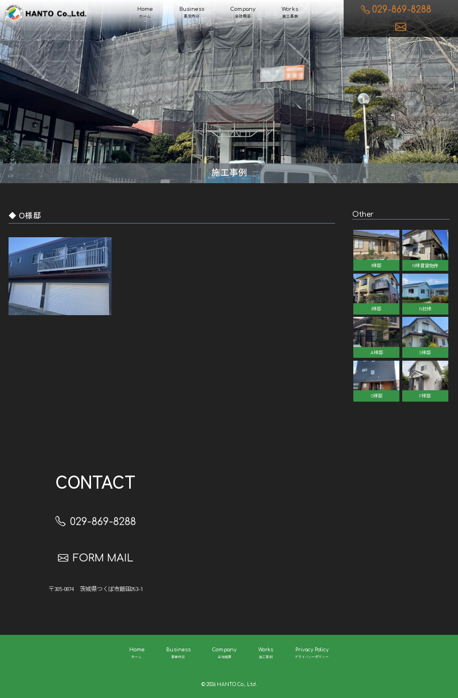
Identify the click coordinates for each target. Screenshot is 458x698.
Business (191, 13)
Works (290, 13)
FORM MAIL (95, 558)
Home (145, 13)
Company (242, 13)
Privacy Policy (312, 653)
